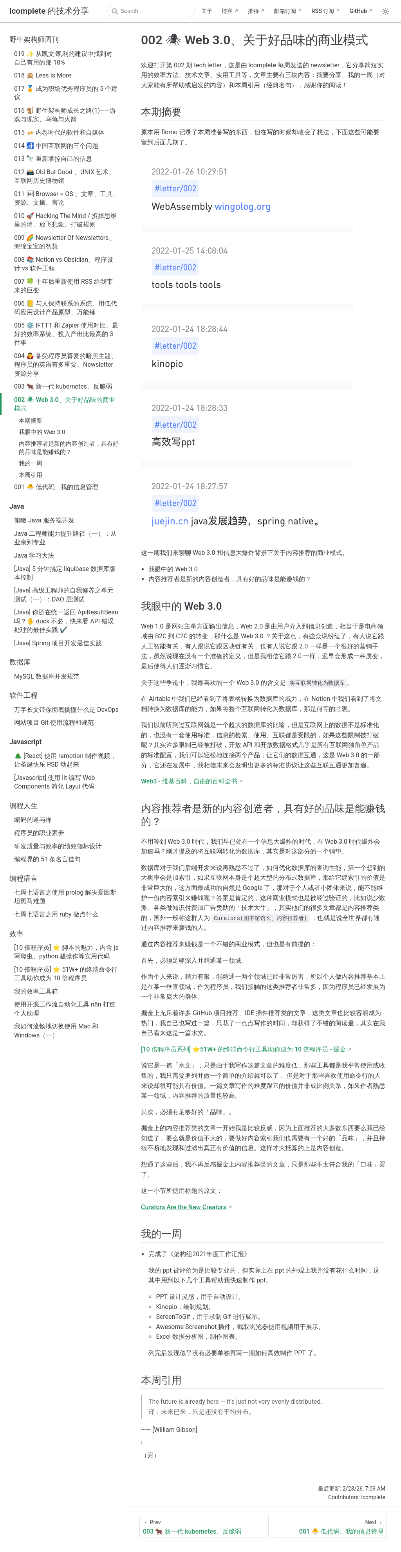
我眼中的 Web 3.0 (42, 432)
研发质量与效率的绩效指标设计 (58, 846)
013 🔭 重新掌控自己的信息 (53, 158)
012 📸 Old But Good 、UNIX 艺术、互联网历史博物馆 (64, 176)
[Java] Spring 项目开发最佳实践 (58, 643)
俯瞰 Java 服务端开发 (44, 520)
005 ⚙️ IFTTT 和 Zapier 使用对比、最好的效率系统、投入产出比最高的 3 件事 (66, 334)
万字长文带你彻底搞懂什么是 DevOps (66, 709)
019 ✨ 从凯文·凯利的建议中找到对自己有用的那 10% (63, 58)
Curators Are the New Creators (183, 1207)
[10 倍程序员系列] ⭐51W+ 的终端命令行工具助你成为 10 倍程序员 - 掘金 (243, 1049)
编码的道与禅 (33, 819)
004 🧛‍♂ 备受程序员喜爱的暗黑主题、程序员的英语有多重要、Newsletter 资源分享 (65, 364)
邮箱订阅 (285, 11)
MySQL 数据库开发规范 (46, 676)
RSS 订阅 (322, 11)
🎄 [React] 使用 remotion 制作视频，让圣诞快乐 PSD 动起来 (65, 760)
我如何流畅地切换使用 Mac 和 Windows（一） (56, 1031)
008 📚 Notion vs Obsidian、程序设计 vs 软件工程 (63, 264)
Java (16, 506)
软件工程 (23, 695)
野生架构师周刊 (34, 39)
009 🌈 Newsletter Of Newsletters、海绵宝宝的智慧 (64, 242)
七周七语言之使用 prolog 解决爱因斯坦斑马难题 (65, 897)
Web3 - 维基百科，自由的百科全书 (189, 781)
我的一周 (30, 463)
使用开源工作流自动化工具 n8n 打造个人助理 (65, 1009)
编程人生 (23, 806)
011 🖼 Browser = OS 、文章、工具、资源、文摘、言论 (66, 198)
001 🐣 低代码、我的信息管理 (56, 487)
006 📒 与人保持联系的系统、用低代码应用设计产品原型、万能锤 (65, 308)
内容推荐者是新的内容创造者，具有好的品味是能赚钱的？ (69, 448)
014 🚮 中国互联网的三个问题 (56, 145)
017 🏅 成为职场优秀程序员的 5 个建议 (65, 93)
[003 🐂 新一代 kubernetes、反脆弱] (204, 1526)
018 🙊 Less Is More (42, 75)
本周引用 (30, 475)
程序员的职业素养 (39, 833)
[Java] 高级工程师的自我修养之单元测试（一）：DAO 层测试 (64, 595)
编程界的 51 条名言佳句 (47, 859)
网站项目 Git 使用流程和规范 (54, 722)
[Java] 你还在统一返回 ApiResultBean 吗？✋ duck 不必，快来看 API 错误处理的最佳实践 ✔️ (66, 621)
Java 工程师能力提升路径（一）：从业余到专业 (65, 538)
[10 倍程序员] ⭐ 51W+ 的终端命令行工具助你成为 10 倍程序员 (65, 974)
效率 (16, 934)
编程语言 (23, 878)
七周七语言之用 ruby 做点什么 (56, 914)
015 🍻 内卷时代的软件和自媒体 (59, 132)
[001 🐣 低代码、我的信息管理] (329, 1526)
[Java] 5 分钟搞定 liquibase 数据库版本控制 (65, 573)
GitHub (358, 11)
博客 (227, 11)
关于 (206, 11)
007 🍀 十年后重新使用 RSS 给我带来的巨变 (63, 286)
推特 (253, 11)
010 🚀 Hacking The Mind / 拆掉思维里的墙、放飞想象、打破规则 (65, 220)
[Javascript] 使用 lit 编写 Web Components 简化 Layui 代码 (54, 782)
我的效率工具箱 (36, 991)
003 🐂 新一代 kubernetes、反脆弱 (63, 386)
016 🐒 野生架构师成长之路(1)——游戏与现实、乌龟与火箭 (65, 115)
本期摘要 (30, 420)
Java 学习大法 (34, 555)
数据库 (20, 662)
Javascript (25, 742)
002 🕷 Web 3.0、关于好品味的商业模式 (64, 404)
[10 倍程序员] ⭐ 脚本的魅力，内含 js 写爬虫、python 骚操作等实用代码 (66, 952)
